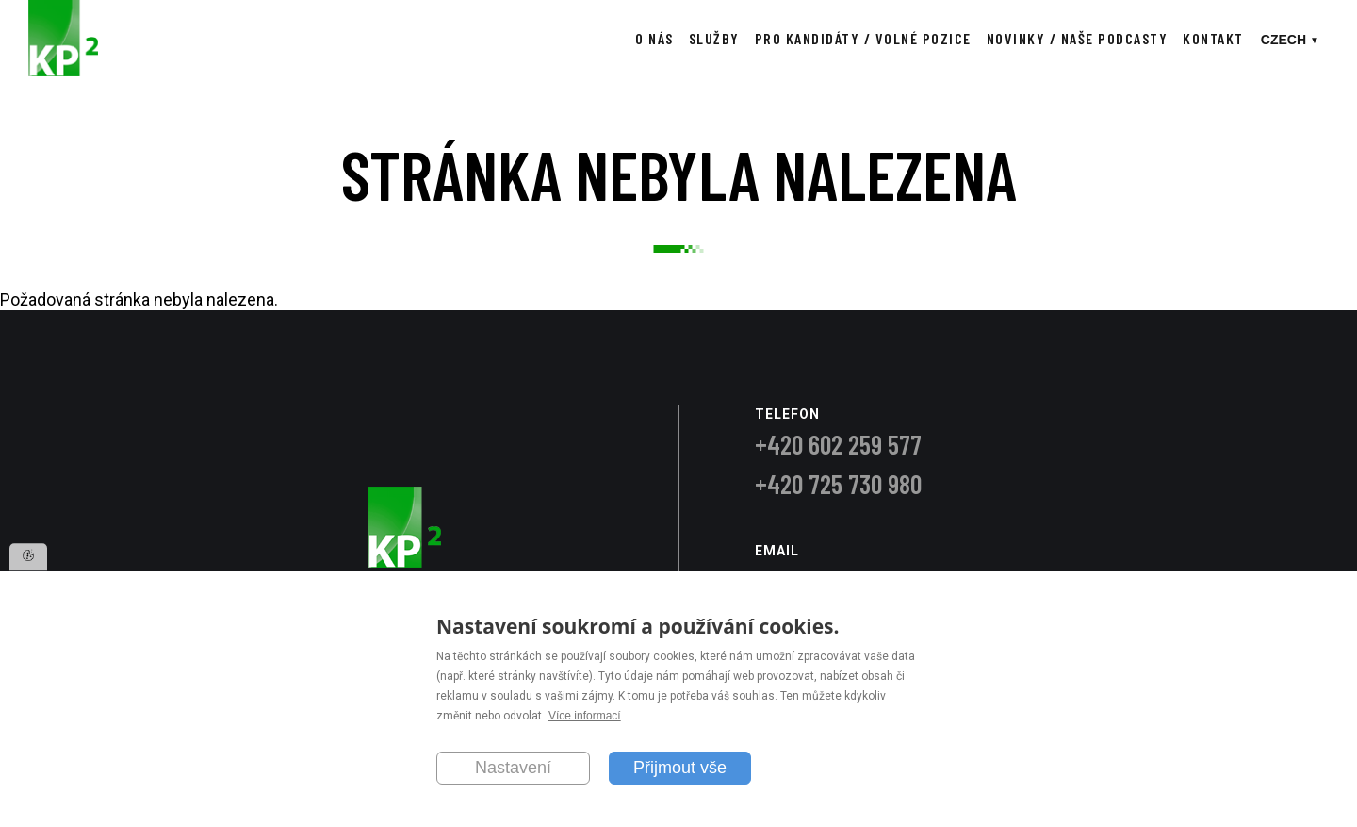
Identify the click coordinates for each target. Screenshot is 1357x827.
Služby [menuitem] (714, 38)
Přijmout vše (680, 767)
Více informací (584, 716)
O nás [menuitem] (654, 38)
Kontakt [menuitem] (1213, 38)
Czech (1283, 39)
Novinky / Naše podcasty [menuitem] (1078, 38)
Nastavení (513, 767)
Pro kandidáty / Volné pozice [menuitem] (863, 38)
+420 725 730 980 (838, 484)
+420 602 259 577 (838, 444)
